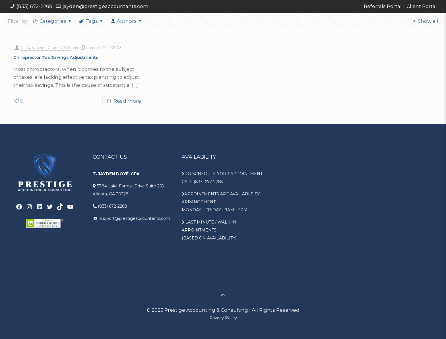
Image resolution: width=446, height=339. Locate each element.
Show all (424, 21)
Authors (126, 21)
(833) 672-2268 (34, 6)
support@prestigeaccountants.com (134, 218)
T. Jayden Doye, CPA (46, 47)
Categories (52, 21)
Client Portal (421, 6)
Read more (127, 101)
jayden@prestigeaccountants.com (105, 6)
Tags (91, 21)
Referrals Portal (383, 6)
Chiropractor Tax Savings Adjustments (55, 57)
